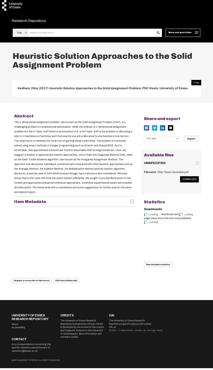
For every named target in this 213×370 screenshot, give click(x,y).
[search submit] (158, 34)
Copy (195, 83)
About (15, 326)
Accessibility (18, 329)
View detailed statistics (158, 266)
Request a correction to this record (32, 282)
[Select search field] (20, 34)
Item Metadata (30, 203)
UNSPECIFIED (155, 165)
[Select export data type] (161, 140)
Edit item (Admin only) (66, 282)
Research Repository (35, 21)
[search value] (91, 34)
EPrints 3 (92, 325)
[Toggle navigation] (182, 34)
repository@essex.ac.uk (24, 352)
